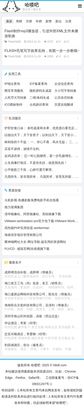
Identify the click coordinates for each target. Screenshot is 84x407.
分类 (68, 21)
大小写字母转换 (65, 90)
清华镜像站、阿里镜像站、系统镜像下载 (32, 214)
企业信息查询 (63, 84)
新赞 (48, 21)
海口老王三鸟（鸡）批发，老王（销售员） (42, 285)
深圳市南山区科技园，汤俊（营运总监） (32, 316)
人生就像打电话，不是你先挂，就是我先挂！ (35, 163)
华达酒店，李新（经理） (42, 325)
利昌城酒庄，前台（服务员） (42, 347)
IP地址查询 (12, 84)
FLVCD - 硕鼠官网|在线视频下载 (27, 249)
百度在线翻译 (63, 104)
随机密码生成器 (41, 90)
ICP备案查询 (38, 84)
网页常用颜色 (13, 90)
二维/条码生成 (39, 97)
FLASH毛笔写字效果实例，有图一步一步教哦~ (41, 51)
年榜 (39, 21)
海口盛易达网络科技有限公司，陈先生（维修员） (42, 296)
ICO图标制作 (13, 104)
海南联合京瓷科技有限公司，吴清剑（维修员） (42, 307)
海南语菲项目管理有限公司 (23, 235)
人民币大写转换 (15, 97)
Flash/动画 (14, 41)
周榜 (19, 21)
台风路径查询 (39, 104)
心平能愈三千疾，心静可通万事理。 (29, 169)
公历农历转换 (63, 97)
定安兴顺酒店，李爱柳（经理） (42, 336)
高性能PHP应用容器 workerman (26, 228)
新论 (58, 21)
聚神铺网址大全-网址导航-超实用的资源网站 (35, 242)
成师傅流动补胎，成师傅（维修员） (42, 274)
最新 (9, 21)
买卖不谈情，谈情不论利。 (23, 149)
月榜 (29, 21)
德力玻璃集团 (13, 207)
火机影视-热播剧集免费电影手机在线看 (31, 200)
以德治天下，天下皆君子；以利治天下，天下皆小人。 (42, 135)
